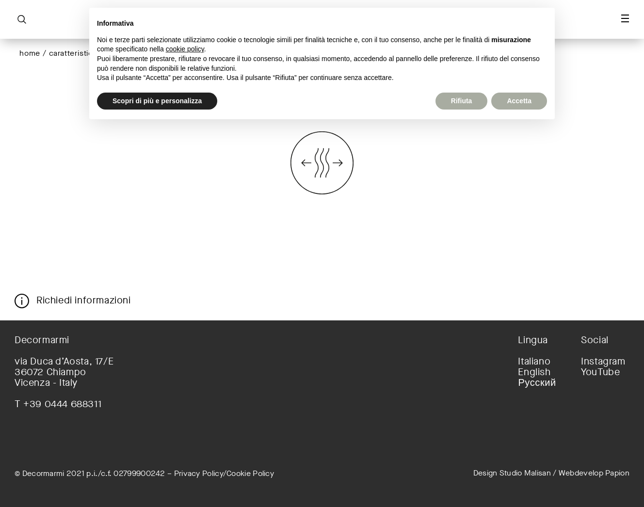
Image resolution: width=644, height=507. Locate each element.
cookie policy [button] (185, 49)
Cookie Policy (250, 473)
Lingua (533, 340)
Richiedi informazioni (83, 300)
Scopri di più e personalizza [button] (157, 101)
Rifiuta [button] (461, 101)
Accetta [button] (519, 101)
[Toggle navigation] (625, 18)
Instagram (603, 361)
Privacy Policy (198, 473)
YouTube (600, 372)
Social (595, 340)
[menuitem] (542, 361)
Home (29, 53)
